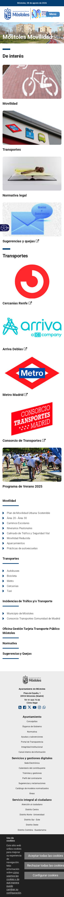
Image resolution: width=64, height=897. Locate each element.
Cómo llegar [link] (32, 703)
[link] (29, 13)
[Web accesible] (4, 227)
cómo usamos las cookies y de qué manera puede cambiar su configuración (13, 882)
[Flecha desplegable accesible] (7, 228)
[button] (53, 14)
